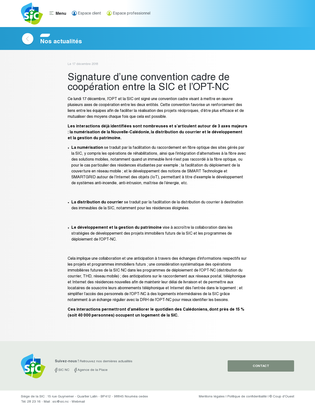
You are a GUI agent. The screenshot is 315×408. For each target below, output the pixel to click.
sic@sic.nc (60, 402)
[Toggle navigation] (57, 13)
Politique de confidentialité (247, 396)
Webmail (78, 402)
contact (261, 366)
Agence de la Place (91, 370)
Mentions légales (212, 396)
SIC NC (62, 370)
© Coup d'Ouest (281, 396)
